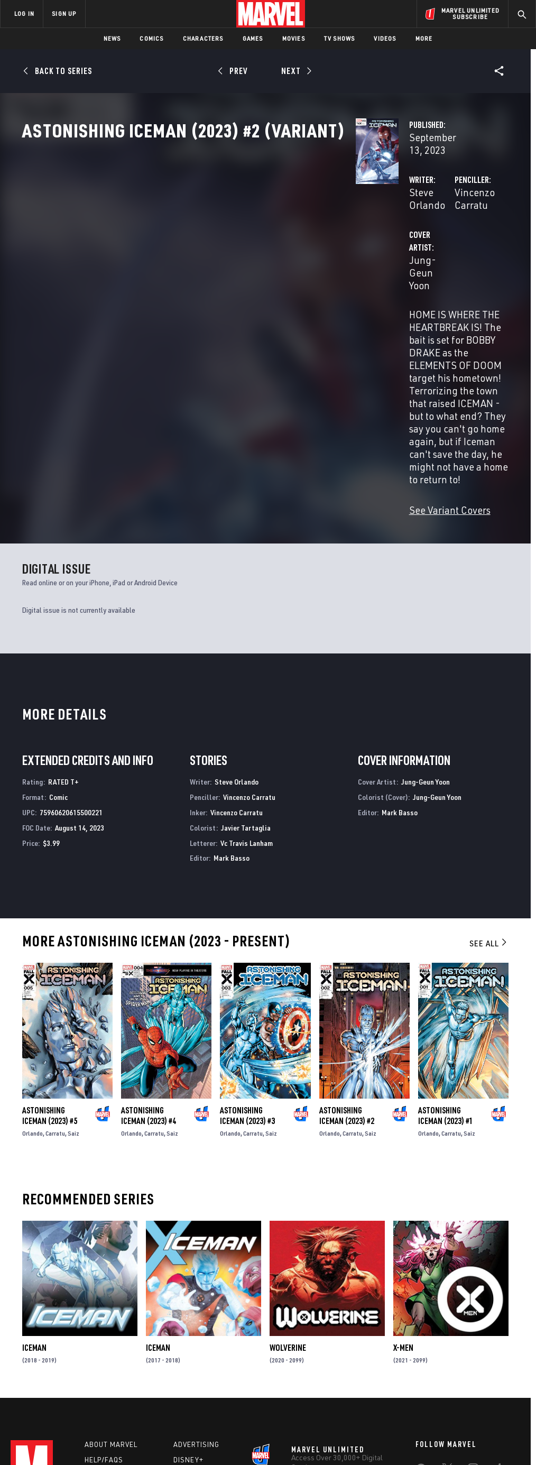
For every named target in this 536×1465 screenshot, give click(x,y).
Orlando (32, 989)
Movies (293, 38)
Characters (203, 38)
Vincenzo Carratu (375, 226)
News (112, 38)
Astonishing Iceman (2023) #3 (247, 971)
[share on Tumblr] (499, 1330)
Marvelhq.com (200, 1334)
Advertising (196, 1304)
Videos (385, 38)
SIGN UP (64, 13)
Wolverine (288, 1204)
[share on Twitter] (447, 1330)
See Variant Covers (216, 367)
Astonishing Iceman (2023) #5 (49, 971)
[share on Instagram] (473, 1330)
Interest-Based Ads (476, 1427)
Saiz (73, 989)
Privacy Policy (94, 1427)
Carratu (55, 989)
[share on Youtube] (420, 1353)
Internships (108, 1350)
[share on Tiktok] (420, 1375)
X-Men (403, 1204)
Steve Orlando (206, 226)
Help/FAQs (104, 1319)
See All (489, 799)
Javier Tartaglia (246, 683)
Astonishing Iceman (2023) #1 (445, 971)
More (424, 38)
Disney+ (188, 1319)
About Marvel (111, 1304)
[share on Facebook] (421, 1330)
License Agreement (410, 1427)
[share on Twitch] (499, 1353)
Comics (151, 38)
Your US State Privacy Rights (164, 1427)
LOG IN (24, 13)
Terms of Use (45, 1427)
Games (253, 38)
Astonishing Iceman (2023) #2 (346, 971)
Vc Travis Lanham (246, 699)
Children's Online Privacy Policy (328, 1427)
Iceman (34, 1204)
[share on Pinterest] (473, 1353)
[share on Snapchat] (447, 1353)
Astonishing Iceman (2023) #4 (148, 971)
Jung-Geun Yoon (212, 268)
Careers (101, 1334)
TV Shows (339, 38)
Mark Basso (231, 714)
